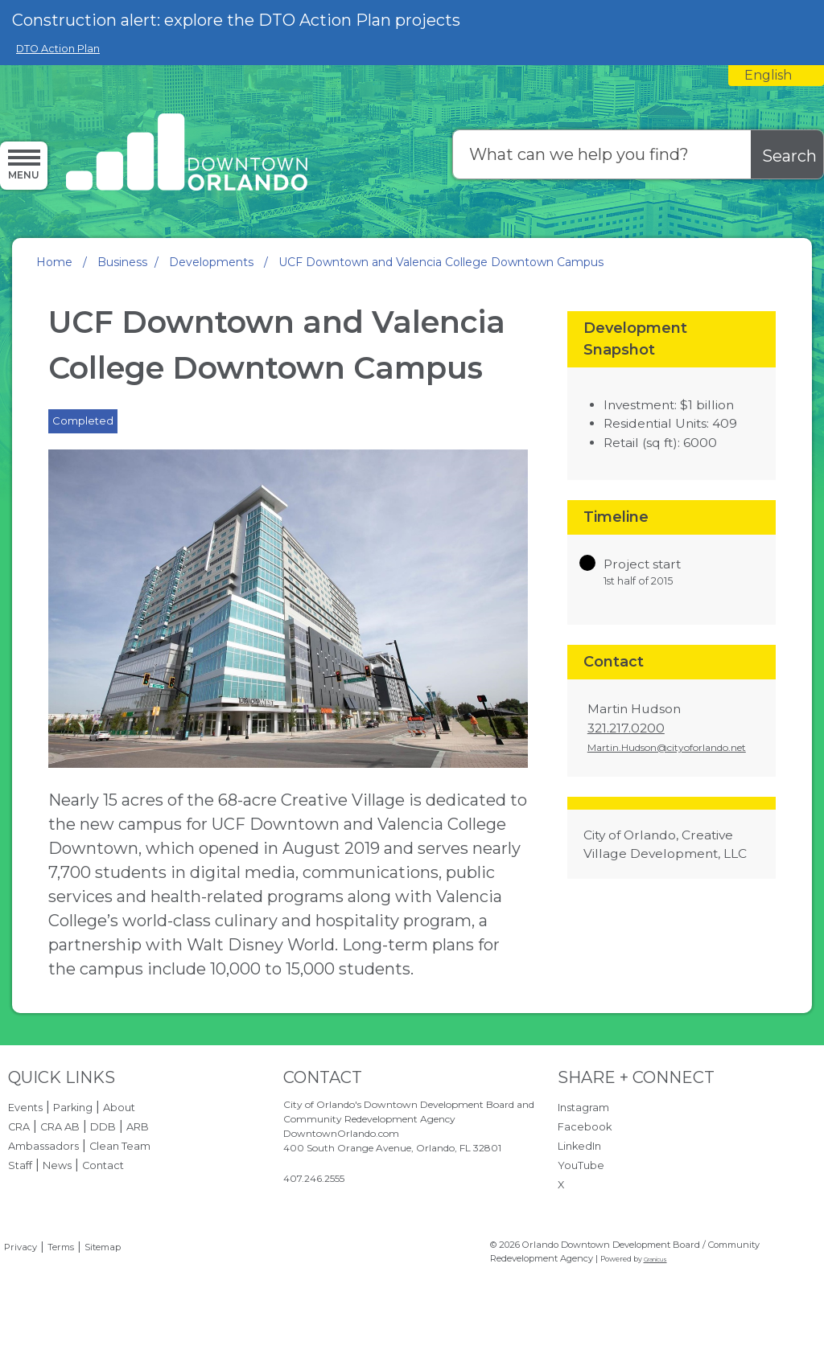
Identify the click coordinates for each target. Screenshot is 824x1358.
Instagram (583, 1108)
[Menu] (23, 165)
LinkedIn (579, 1146)
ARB (137, 1127)
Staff (20, 1165)
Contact (103, 1165)
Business (122, 262)
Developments (213, 262)
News (57, 1165)
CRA (19, 1127)
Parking (73, 1108)
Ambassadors (43, 1146)
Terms (60, 1247)
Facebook (585, 1127)
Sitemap (102, 1247)
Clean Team (119, 1146)
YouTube (581, 1165)
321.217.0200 (626, 728)
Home (54, 262)
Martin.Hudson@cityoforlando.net (666, 747)
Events (25, 1108)
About (119, 1108)
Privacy (20, 1247)
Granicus (655, 1259)
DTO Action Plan (58, 49)
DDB (103, 1127)
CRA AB (60, 1127)
